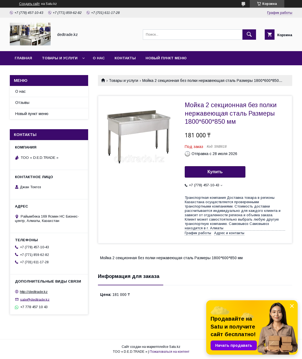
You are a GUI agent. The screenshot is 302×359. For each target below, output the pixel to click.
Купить (215, 171)
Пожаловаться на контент (169, 352)
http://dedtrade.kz (34, 292)
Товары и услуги (60, 58)
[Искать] (249, 34)
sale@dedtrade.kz (35, 299)
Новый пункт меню (166, 58)
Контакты (125, 58)
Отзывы (22, 102)
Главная (23, 58)
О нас (99, 58)
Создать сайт (29, 4)
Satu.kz (174, 347)
